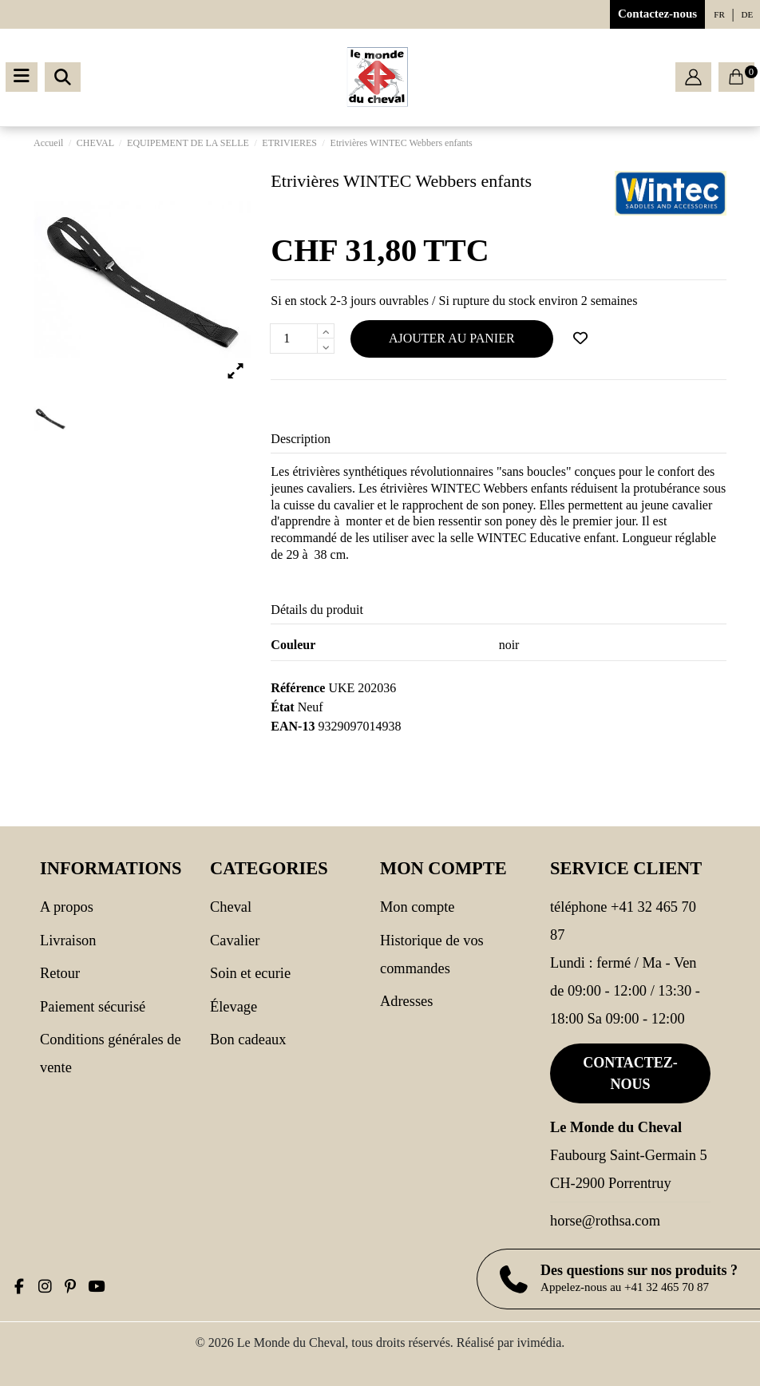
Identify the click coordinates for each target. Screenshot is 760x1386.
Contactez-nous (657, 13)
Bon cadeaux (248, 1039)
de (748, 14)
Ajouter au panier (452, 338)
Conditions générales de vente (110, 1053)
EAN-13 (293, 726)
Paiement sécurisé (92, 1007)
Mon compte (417, 907)
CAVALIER (234, 940)
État (282, 707)
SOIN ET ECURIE (250, 973)
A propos (66, 907)
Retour (60, 973)
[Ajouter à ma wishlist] (580, 338)
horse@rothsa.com (605, 1221)
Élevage (233, 1007)
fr (719, 14)
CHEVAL (230, 907)
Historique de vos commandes (432, 954)
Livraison (68, 940)
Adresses (406, 1001)
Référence (298, 688)
